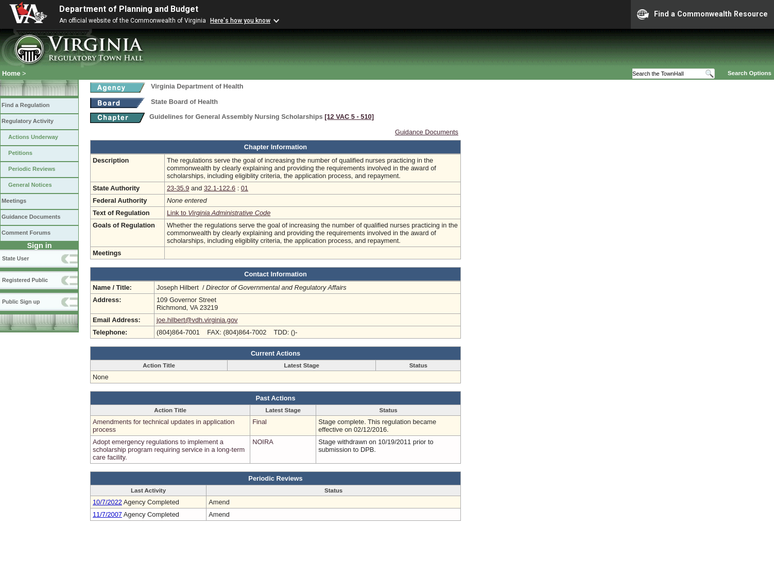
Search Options (749, 73)
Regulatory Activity (28, 121)
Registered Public (25, 280)
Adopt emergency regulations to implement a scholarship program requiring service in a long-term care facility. (169, 449)
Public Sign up (21, 301)
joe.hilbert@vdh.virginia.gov (197, 320)
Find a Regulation (25, 105)
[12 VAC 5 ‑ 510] (349, 116)
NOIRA (262, 442)
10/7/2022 (107, 502)
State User (15, 258)
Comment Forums (26, 233)
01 (244, 188)
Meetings (14, 201)
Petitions (20, 153)
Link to (218, 213)
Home (11, 73)
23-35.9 (178, 188)
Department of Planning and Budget (128, 9)
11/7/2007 (107, 514)
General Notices (30, 185)
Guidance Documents (31, 217)
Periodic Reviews (32, 169)
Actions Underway (33, 137)
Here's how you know (240, 20)
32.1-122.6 (219, 188)
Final (259, 422)
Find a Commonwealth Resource (702, 14)
